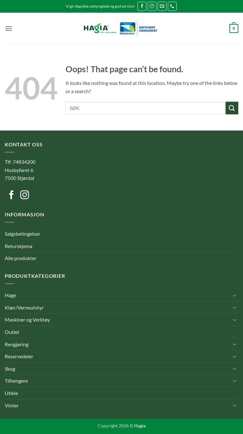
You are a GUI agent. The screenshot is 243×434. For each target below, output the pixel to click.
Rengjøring (16, 344)
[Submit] (232, 108)
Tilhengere (16, 381)
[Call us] (172, 6)
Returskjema (18, 246)
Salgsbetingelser (22, 234)
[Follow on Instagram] (152, 6)
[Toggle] (234, 295)
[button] (8, 28)
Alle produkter (20, 258)
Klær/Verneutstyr (24, 307)
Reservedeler (19, 356)
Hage (10, 295)
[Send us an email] (162, 6)
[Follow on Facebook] (141, 6)
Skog (10, 369)
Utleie (11, 393)
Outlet (12, 332)
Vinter (12, 405)
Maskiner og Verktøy (27, 319)
